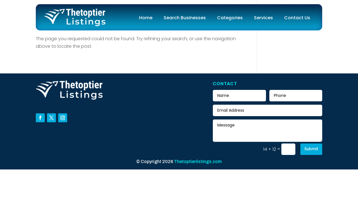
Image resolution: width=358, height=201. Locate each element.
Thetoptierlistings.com (198, 161)
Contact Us (297, 18)
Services (263, 18)
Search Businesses (185, 18)
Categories (230, 18)
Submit (311, 149)
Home (145, 18)
